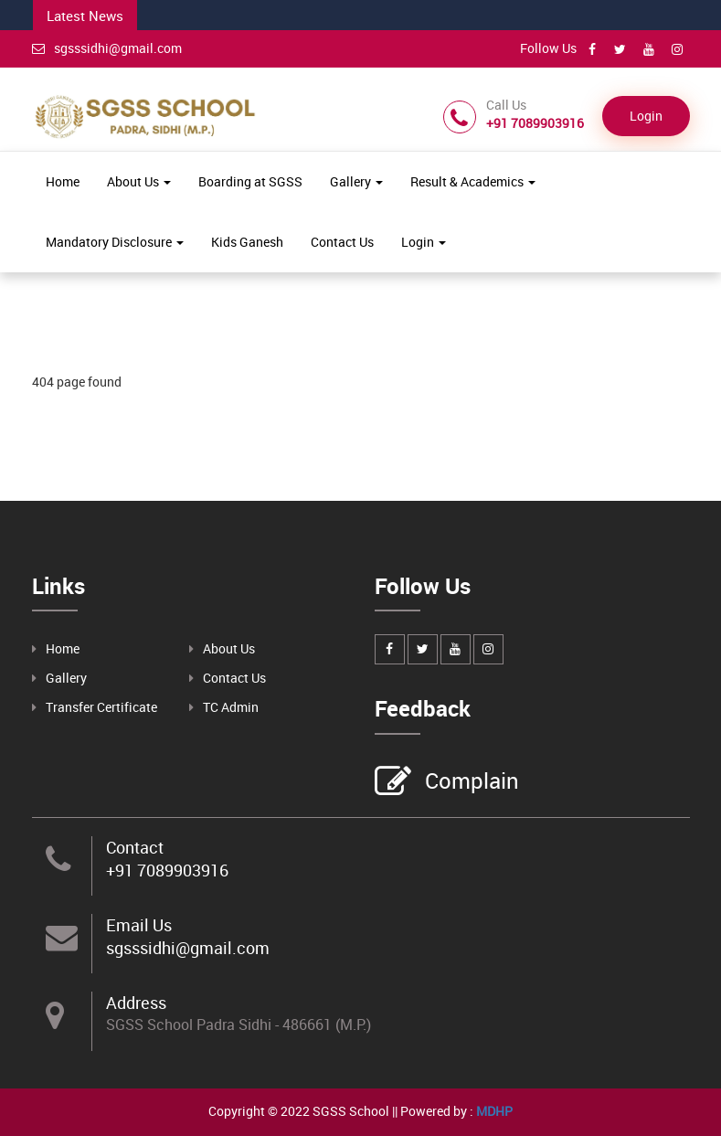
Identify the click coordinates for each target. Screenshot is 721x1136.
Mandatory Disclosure (115, 241)
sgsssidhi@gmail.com (107, 48)
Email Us (139, 925)
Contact (135, 847)
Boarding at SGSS (250, 181)
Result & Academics (472, 181)
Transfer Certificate (101, 707)
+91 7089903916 (167, 870)
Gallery (356, 181)
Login (646, 115)
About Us (139, 181)
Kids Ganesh (247, 241)
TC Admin (231, 707)
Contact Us (342, 241)
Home (63, 181)
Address (136, 1003)
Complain (469, 782)
